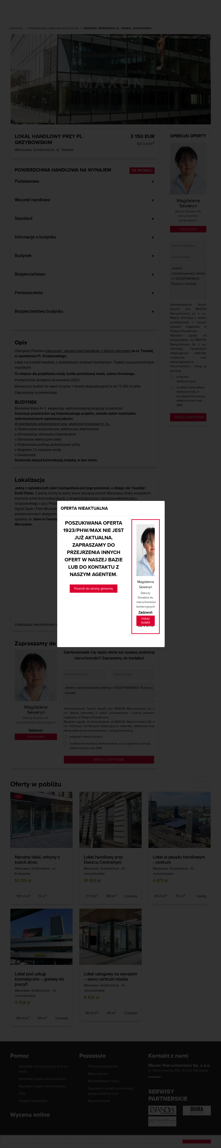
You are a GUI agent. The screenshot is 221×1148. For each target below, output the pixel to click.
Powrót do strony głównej (93, 588)
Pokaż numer (145, 620)
